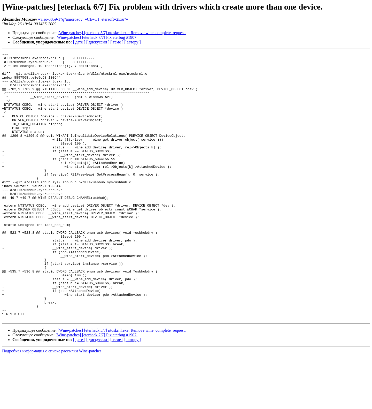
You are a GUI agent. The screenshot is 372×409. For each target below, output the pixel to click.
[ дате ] (79, 42)
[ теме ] (116, 42)
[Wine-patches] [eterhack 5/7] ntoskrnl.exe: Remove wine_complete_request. (122, 33)
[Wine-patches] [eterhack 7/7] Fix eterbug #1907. (97, 37)
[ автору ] (132, 42)
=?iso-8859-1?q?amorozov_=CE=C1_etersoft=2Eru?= (83, 19)
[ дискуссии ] (97, 42)
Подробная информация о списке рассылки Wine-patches (52, 404)
